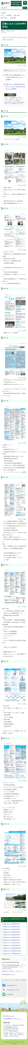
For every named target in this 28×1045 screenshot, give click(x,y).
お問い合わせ (16, 3)
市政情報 (9, 15)
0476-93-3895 (15, 965)
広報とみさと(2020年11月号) (12, 950)
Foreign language (16, 1)
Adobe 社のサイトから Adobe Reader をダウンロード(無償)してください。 (14, 102)
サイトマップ (17, 1018)
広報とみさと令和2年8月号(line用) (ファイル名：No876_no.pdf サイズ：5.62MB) (14, 86)
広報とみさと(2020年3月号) (11, 929)
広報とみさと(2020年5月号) (11, 934)
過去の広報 (13, 17)
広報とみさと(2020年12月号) (12, 953)
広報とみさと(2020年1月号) (11, 924)
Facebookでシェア (9, 985)
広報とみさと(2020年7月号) (11, 940)
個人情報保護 (8, 1018)
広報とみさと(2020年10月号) (12, 948)
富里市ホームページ (10, 1016)
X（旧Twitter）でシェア (11, 989)
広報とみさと (4, 17)
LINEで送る (7, 994)
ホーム (2, 15)
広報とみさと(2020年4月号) (11, 932)
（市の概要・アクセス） (11, 1026)
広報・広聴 (16, 15)
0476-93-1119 (12, 967)
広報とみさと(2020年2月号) (11, 926)
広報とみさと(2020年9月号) (11, 945)
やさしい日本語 (16, 5)
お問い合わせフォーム (8, 974)
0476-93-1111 (11, 1030)
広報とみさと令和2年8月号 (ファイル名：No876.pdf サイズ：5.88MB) (14, 77)
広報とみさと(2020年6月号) (11, 937)
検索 (25, 7)
